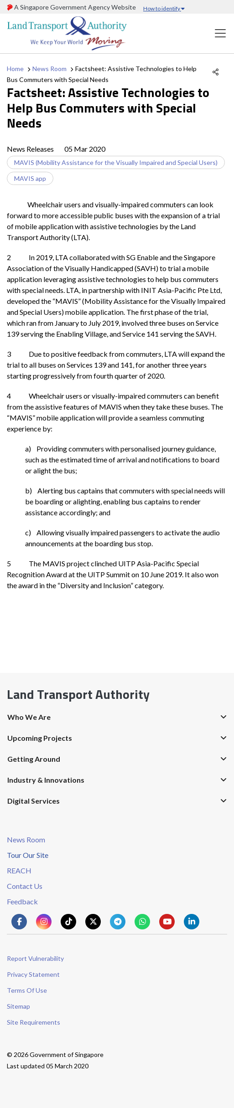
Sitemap (18, 1006)
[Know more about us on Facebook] (19, 921)
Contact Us (24, 886)
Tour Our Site (27, 855)
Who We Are (29, 717)
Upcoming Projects (39, 738)
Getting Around (33, 758)
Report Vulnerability (35, 958)
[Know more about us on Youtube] (167, 921)
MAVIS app (30, 178)
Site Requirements (33, 1022)
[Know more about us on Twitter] (93, 921)
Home (15, 68)
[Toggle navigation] (220, 33)
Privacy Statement (33, 974)
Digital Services (33, 800)
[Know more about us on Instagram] (44, 921)
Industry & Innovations (45, 779)
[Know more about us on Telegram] (117, 921)
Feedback (22, 901)
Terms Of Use (27, 990)
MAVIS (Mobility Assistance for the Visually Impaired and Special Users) (116, 162)
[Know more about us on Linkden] (191, 921)
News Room (49, 68)
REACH (19, 870)
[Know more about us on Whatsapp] (142, 921)
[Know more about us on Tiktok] (68, 921)
